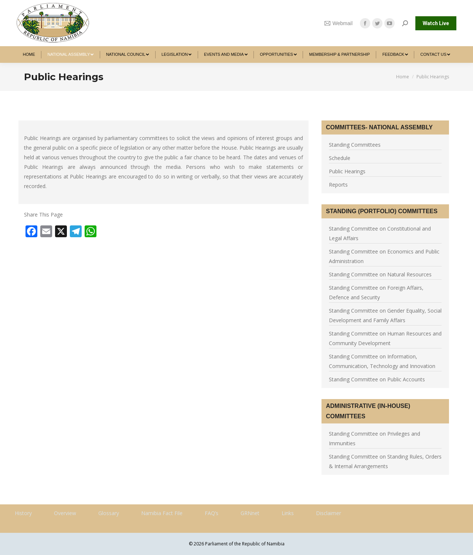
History (23, 513)
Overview (65, 513)
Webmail (338, 23)
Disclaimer (328, 513)
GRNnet (250, 513)
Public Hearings (347, 171)
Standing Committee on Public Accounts (377, 379)
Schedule (339, 157)
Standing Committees (355, 144)
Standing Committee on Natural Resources (380, 274)
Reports (338, 184)
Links (288, 513)
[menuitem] (29, 54)
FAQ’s (211, 513)
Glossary (108, 513)
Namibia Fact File (162, 513)
